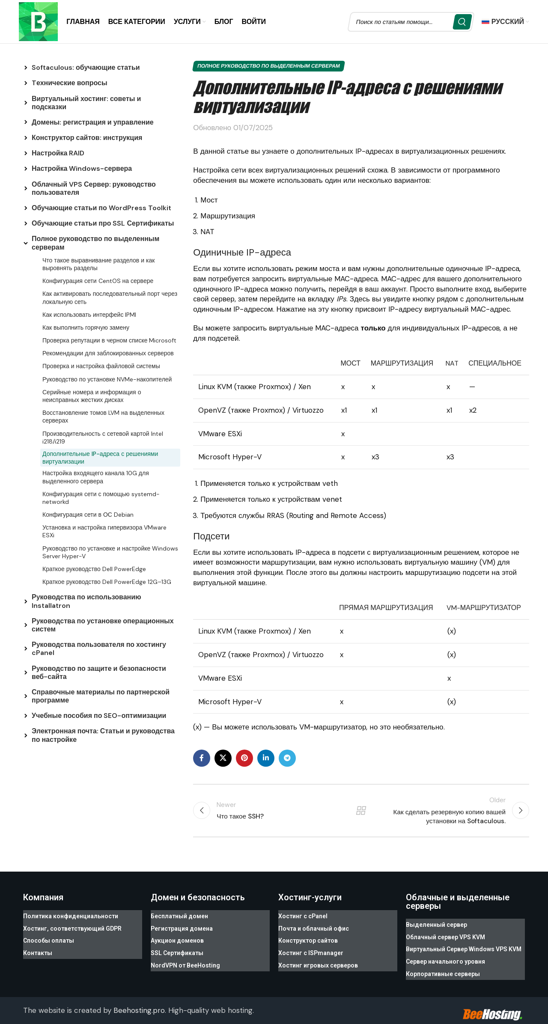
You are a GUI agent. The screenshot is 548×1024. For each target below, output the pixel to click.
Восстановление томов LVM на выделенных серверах (103, 418)
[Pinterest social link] (244, 759)
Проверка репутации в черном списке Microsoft (109, 341)
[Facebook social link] (201, 759)
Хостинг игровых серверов (318, 958)
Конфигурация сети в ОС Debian (88, 516)
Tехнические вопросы (69, 84)
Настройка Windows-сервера (82, 170)
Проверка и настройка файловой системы (101, 367)
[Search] (411, 22)
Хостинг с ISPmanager (310, 947)
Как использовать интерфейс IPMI (89, 316)
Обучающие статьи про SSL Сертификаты (103, 224)
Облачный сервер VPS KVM (445, 935)
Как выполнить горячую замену (85, 329)
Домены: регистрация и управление (93, 123)
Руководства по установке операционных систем (103, 626)
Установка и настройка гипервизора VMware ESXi (104, 532)
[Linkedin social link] (265, 759)
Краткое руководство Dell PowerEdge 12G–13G (106, 583)
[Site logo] (39, 21)
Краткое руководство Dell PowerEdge (94, 570)
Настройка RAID (58, 154)
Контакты (37, 947)
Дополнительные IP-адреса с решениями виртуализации (100, 459)
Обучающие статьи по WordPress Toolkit (101, 209)
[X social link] (223, 759)
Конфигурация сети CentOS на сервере (97, 282)
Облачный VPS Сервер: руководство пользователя (94, 190)
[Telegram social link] (287, 759)
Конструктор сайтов (308, 937)
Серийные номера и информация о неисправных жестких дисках (91, 397)
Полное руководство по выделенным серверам (95, 244)
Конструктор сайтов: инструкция (87, 139)
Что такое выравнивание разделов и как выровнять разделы (98, 265)
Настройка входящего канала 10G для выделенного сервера (95, 478)
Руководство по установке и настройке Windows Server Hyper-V (110, 553)
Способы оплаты (48, 937)
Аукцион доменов (177, 937)
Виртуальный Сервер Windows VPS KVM (463, 946)
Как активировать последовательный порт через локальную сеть (109, 299)
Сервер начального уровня (445, 956)
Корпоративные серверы (443, 966)
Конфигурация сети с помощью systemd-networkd (101, 499)
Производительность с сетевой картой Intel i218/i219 (102, 438)
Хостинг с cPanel (303, 917)
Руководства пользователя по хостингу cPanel (99, 650)
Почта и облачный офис (313, 927)
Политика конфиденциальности (70, 917)
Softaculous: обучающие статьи (86, 69)
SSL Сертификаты (177, 947)
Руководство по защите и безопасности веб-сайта (99, 673)
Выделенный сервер (436, 925)
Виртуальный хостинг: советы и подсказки (86, 103)
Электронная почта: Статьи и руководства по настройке (103, 736)
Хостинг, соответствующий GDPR (72, 927)
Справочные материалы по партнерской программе (101, 697)
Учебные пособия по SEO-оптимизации (99, 717)
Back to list (361, 812)
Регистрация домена (182, 927)
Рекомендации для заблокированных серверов (108, 354)
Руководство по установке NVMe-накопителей (107, 380)
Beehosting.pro (139, 1002)
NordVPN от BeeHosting (185, 958)
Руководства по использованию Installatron (86, 602)
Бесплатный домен (179, 917)
